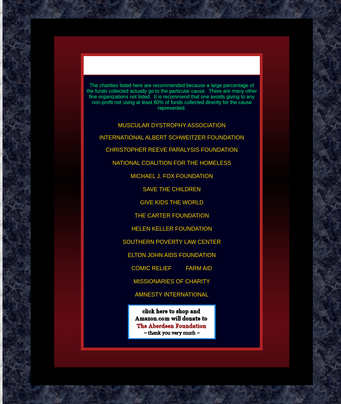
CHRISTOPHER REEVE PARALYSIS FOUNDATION (172, 150)
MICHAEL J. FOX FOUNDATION (171, 176)
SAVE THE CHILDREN (172, 189)
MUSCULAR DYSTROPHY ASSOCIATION (171, 125)
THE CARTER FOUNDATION (171, 215)
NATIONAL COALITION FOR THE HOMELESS (172, 163)
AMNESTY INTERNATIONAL (171, 294)
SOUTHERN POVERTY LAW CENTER (172, 242)
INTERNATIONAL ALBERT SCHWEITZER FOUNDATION (171, 137)
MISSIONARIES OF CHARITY (172, 281)
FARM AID (199, 268)
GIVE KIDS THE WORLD (172, 202)
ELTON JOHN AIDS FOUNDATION (172, 255)
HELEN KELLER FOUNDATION (172, 229)
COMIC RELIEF (151, 268)
